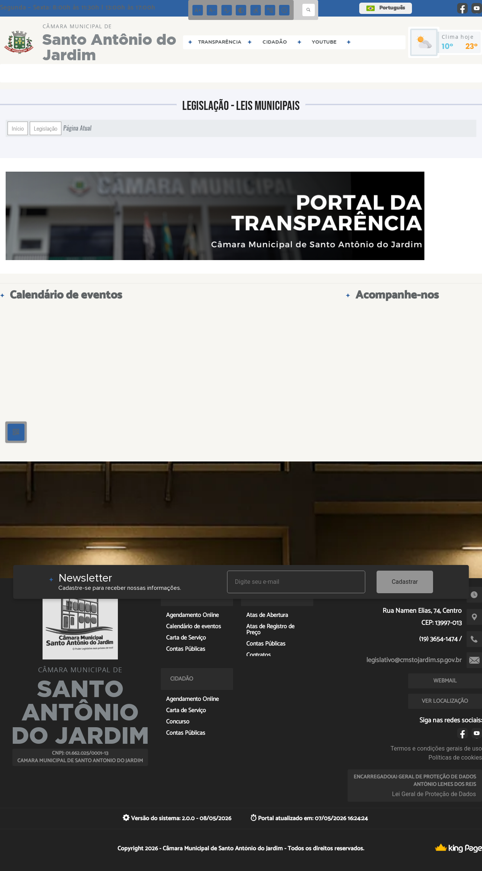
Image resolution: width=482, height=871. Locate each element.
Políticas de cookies (455, 757)
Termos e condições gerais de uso (436, 748)
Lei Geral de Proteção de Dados (434, 794)
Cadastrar (405, 581)
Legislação (45, 128)
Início (18, 128)
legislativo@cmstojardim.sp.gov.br (414, 660)
